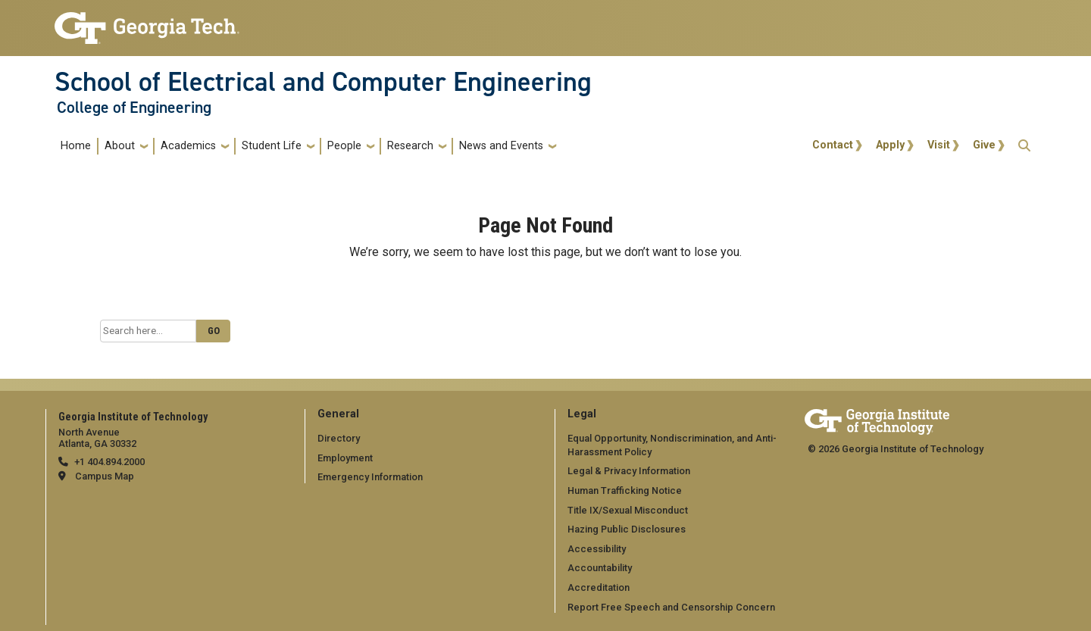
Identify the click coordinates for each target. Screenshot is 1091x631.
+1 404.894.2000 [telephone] (109, 461)
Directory (338, 438)
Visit (938, 145)
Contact (832, 145)
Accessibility (596, 548)
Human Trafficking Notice (624, 490)
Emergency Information (370, 477)
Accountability (599, 567)
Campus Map (104, 476)
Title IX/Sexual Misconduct (627, 510)
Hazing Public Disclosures (626, 529)
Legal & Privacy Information (628, 470)
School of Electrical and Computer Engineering (323, 81)
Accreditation (598, 587)
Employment (345, 458)
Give (984, 145)
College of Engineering (134, 107)
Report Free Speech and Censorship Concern (671, 607)
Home (76, 145)
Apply (890, 145)
